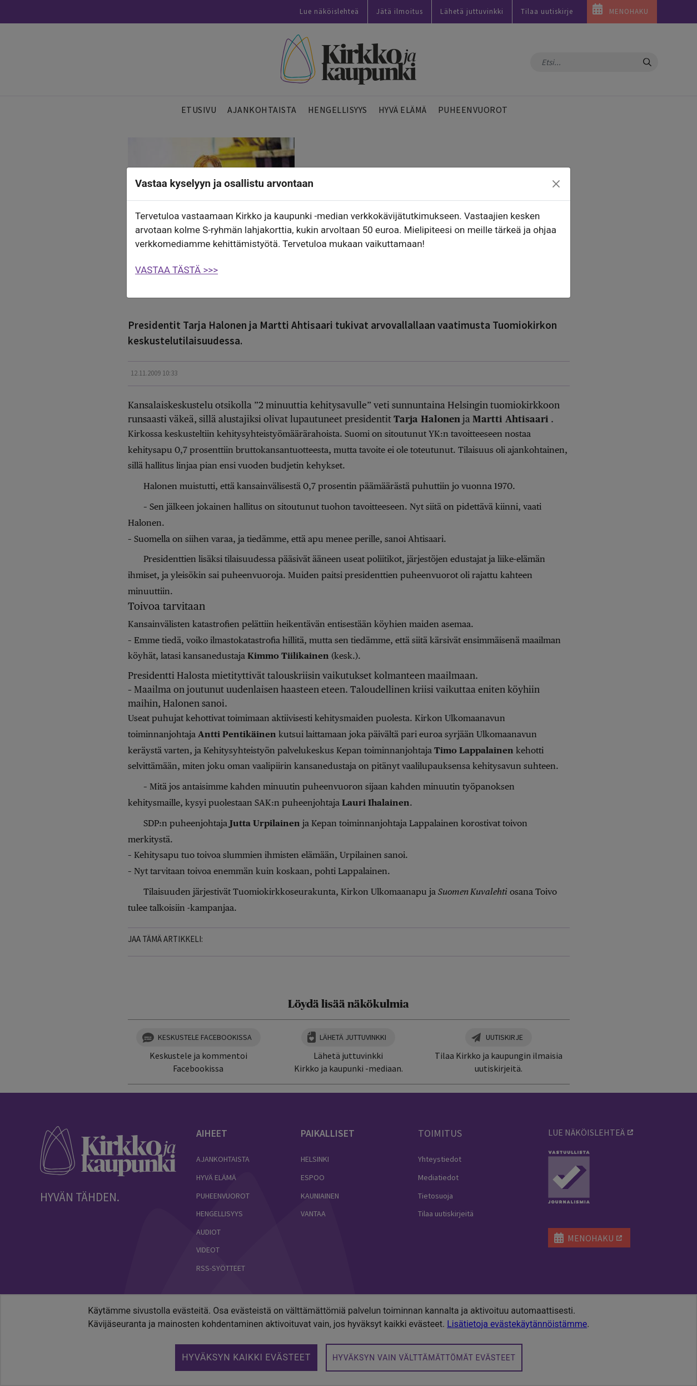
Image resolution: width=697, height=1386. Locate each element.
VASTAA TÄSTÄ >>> (176, 269)
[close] (556, 184)
